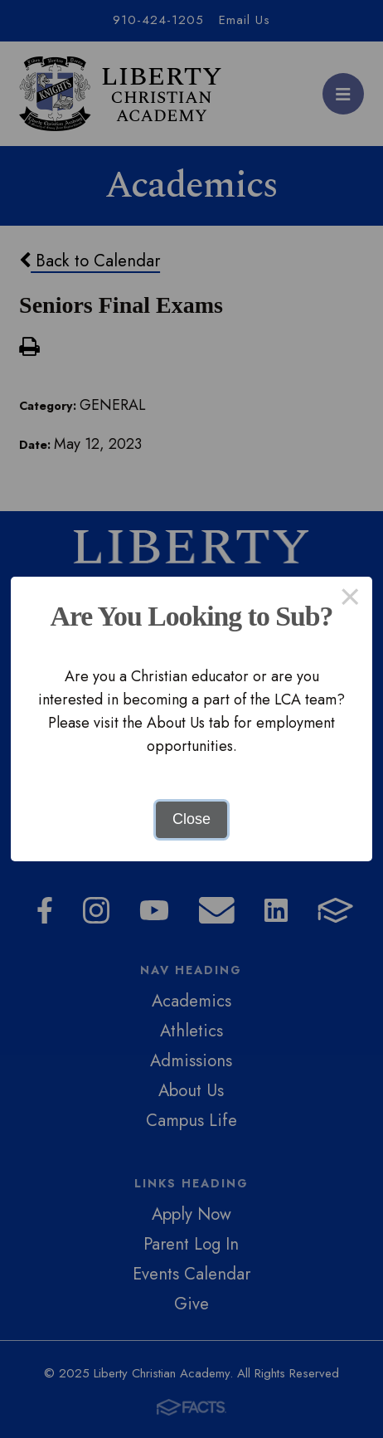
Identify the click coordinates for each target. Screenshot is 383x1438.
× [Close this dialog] (350, 599)
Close (191, 819)
